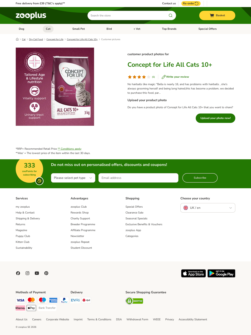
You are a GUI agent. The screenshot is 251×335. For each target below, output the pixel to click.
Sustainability (24, 248)
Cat (48, 29)
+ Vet (137, 29)
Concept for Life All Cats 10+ (82, 39)
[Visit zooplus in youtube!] (37, 273)
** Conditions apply (69, 149)
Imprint (78, 319)
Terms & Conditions (99, 319)
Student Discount (81, 248)
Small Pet (78, 29)
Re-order (191, 3)
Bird (109, 29)
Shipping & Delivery (28, 218)
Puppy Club (23, 236)
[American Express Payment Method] (53, 301)
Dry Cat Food (36, 39)
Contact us (169, 3)
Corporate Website (57, 319)
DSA (119, 319)
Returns (20, 224)
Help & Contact (25, 212)
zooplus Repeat (80, 242)
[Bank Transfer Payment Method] (47, 308)
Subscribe (200, 178)
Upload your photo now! (215, 118)
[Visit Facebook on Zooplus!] (18, 273)
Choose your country (195, 198)
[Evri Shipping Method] (75, 301)
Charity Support (80, 218)
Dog (21, 29)
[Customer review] (141, 77)
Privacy (169, 319)
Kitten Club (22, 242)
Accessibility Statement (193, 319)
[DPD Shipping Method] (86, 301)
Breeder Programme (83, 224)
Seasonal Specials (136, 218)
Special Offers (207, 29)
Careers (36, 319)
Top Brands (169, 29)
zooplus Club (79, 207)
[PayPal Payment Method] (64, 301)
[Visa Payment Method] (20, 301)
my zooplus (23, 207)
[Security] (134, 301)
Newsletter (77, 236)
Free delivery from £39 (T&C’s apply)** (40, 3)
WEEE (157, 319)
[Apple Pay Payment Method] (31, 308)
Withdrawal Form (137, 319)
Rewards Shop (80, 212)
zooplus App (133, 230)
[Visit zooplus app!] (193, 276)
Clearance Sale (134, 212)
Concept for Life (54, 39)
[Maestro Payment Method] (42, 301)
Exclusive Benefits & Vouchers (144, 224)
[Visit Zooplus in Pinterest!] (46, 273)
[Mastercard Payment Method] (31, 301)
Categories (132, 236)
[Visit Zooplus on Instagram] (27, 273)
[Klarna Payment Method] (20, 308)
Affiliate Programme (83, 230)
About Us (21, 319)
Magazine (21, 230)
